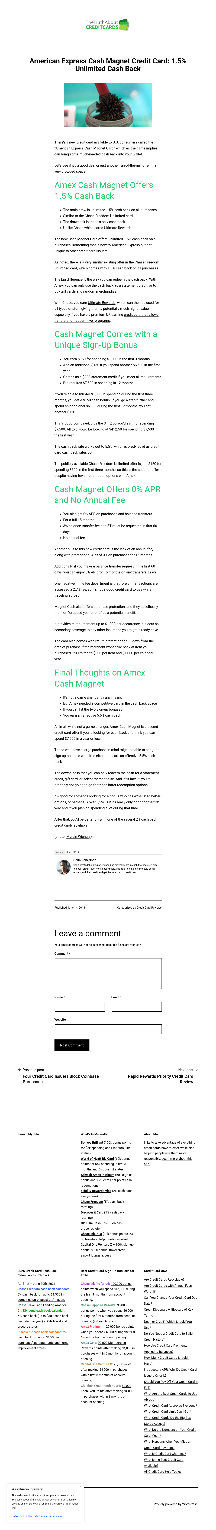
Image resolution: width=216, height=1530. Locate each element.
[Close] (81, 1486)
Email (116, 997)
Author (59, 852)
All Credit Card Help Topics (162, 1471)
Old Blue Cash (91, 1223)
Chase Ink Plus (91, 1234)
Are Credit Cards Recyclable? (164, 1279)
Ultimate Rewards (101, 303)
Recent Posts (73, 852)
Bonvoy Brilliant (92, 1142)
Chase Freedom (92, 1201)
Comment (62, 953)
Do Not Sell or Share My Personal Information (37, 1516)
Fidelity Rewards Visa (96, 1191)
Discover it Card (92, 1212)
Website (60, 1019)
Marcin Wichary (78, 836)
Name (59, 997)
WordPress (190, 1504)
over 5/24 (96, 802)
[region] (45, 1503)
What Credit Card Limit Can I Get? (167, 1411)
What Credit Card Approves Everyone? (170, 1405)
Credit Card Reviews (149, 907)
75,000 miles (123, 1364)
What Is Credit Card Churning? (165, 1454)
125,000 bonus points (119, 1326)
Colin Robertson (84, 860)
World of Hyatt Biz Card (97, 1158)
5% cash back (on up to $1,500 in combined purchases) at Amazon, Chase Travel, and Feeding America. (42, 1300)
